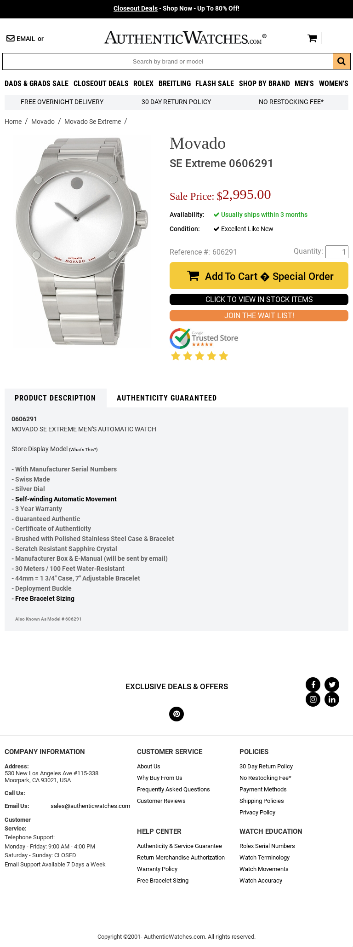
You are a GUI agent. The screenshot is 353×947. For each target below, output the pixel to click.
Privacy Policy (257, 812)
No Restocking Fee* (291, 102)
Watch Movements (264, 869)
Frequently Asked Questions (173, 789)
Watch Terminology (264, 857)
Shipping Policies (261, 800)
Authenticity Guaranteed (167, 398)
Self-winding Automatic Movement (66, 499)
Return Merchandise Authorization (181, 857)
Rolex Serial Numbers (267, 845)
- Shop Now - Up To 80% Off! (176, 8)
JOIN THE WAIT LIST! (259, 315)
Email (26, 39)
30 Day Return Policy (266, 766)
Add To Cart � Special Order (269, 276)
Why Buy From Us (159, 777)
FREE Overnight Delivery (62, 102)
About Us (148, 766)
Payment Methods (263, 789)
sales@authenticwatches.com (90, 805)
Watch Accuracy (260, 880)
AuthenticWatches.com (195, 37)
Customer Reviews (161, 800)
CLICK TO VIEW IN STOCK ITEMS (259, 299)
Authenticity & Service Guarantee (179, 845)
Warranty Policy (157, 869)
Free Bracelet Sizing (44, 599)
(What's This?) (83, 449)
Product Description (55, 398)
